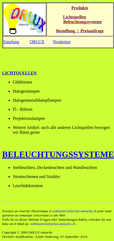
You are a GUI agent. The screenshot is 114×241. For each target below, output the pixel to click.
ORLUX (37, 41)
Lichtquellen (19, 73)
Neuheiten (62, 41)
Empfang (11, 41)
